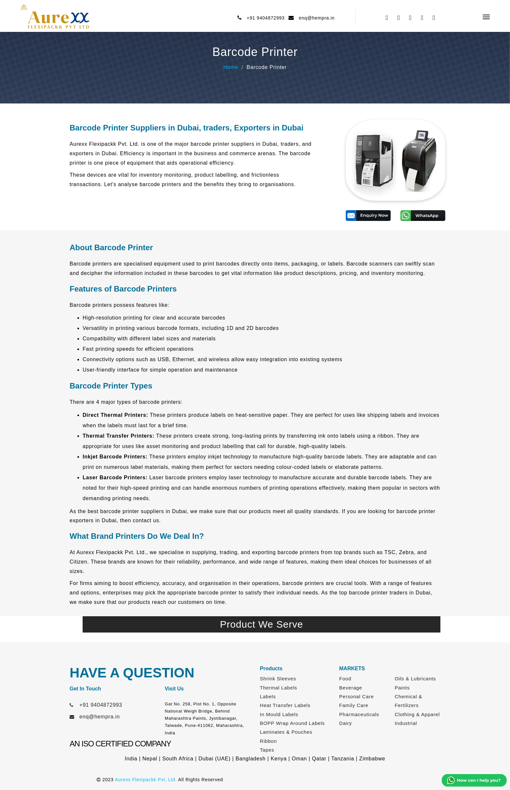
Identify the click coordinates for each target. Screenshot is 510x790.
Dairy (345, 723)
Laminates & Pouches (286, 732)
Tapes (267, 750)
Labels (268, 696)
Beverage (350, 687)
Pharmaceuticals (359, 714)
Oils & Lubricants (415, 678)
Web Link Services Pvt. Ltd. (380, 779)
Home (230, 67)
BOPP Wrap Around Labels (292, 723)
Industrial (406, 723)
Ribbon (268, 741)
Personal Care (356, 696)
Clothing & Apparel (417, 714)
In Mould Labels (279, 714)
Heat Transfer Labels (285, 705)
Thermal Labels (278, 687)
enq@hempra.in (315, 17)
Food (345, 678)
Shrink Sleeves (278, 678)
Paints (402, 687)
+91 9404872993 (264, 17)
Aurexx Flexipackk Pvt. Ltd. (146, 779)
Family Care (354, 705)
